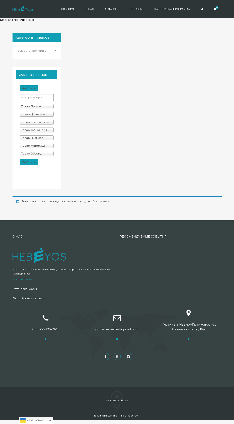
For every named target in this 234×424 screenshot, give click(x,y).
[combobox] (36, 50)
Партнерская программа (172, 9)
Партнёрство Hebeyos (29, 298)
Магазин (111, 9)
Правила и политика (105, 415)
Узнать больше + (23, 279)
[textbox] (36, 50)
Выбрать (29, 88)
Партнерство (129, 415)
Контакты (136, 9)
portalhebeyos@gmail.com (117, 329)
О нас (89, 9)
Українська (31, 420)
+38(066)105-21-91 (45, 329)
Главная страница (12, 19)
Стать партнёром (25, 289)
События (67, 9)
